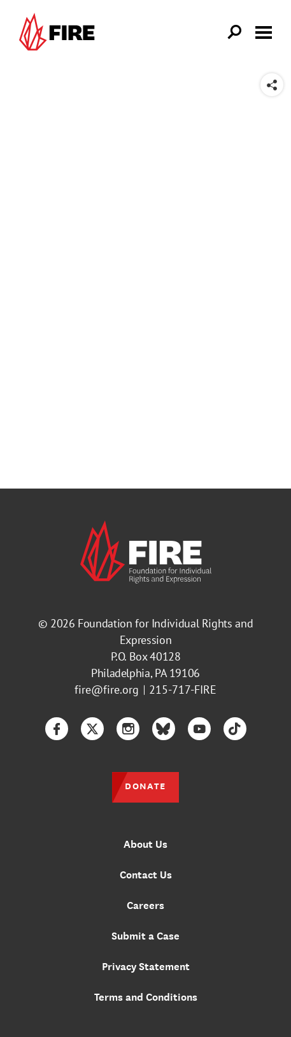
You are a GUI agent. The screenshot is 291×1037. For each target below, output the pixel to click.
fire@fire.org (107, 689)
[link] (60, 32)
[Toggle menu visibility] (263, 31)
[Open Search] (235, 32)
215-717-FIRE (182, 689)
